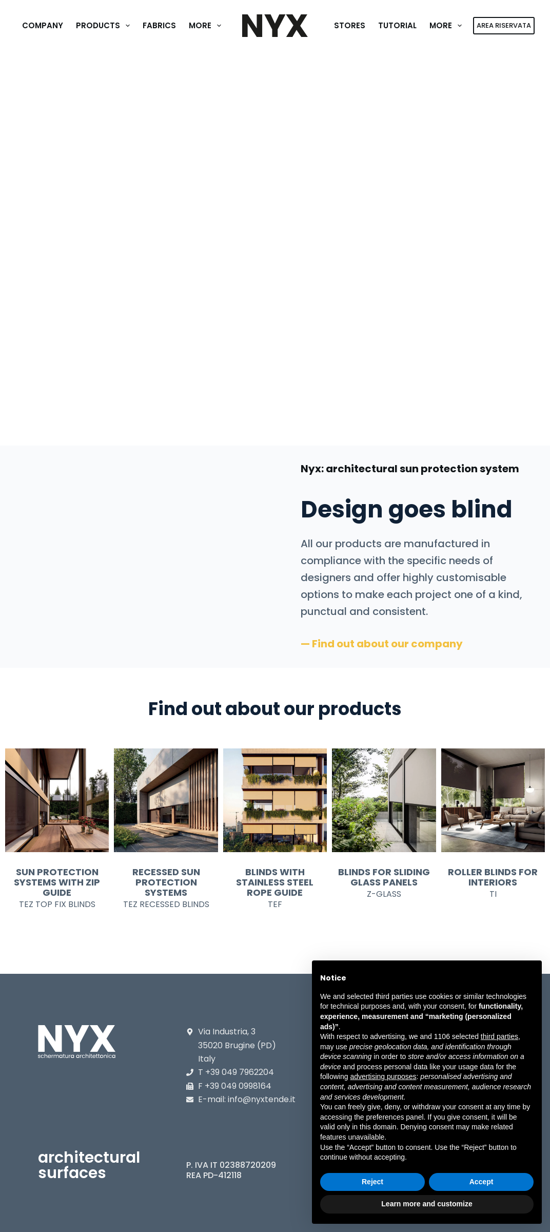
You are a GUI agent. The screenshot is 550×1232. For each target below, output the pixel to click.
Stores (349, 25)
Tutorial (397, 25)
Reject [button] (372, 1182)
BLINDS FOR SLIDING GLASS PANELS (384, 877)
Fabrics (159, 25)
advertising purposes (383, 1076)
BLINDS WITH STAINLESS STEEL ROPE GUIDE (274, 882)
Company (42, 25)
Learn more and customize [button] (426, 1204)
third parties (499, 1036)
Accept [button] (481, 1182)
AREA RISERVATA (504, 25)
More (207, 26)
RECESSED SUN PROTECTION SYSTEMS (166, 882)
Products (105, 26)
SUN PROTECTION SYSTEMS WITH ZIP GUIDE (57, 882)
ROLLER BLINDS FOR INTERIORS (493, 877)
